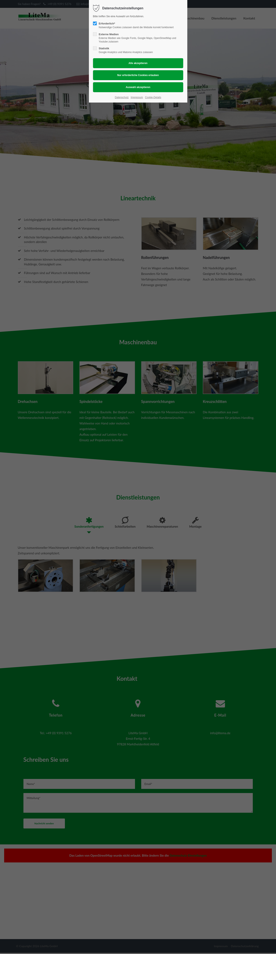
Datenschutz (122, 97)
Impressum (137, 97)
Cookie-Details (153, 97)
